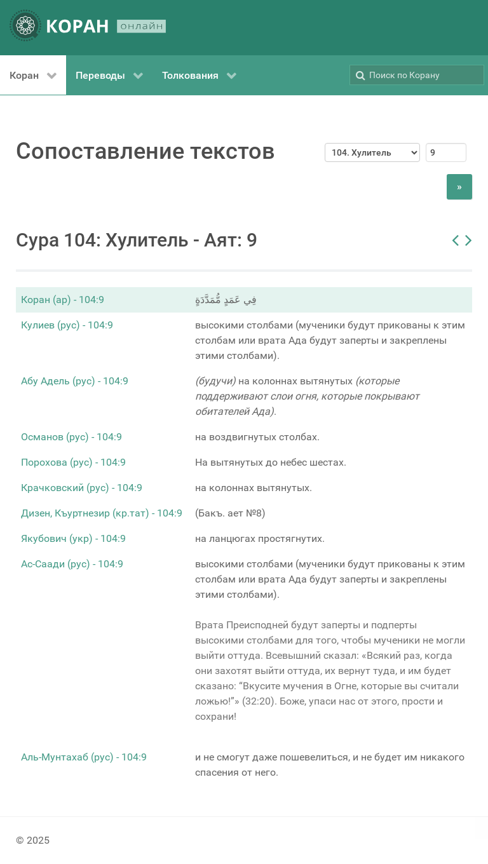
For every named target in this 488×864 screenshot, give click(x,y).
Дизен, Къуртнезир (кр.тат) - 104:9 (101, 513)
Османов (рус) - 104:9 (71, 437)
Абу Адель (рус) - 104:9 (74, 381)
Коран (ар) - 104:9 (62, 300)
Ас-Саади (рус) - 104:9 (72, 564)
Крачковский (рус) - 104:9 (81, 488)
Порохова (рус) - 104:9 (73, 462)
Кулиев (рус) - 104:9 (67, 325)
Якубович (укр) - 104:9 (73, 538)
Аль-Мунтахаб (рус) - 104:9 (84, 757)
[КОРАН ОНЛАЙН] (88, 28)
